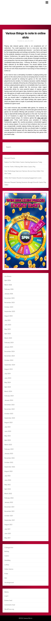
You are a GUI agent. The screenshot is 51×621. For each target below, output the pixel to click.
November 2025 (9, 302)
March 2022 (8, 493)
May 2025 (7, 329)
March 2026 (8, 285)
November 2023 (9, 409)
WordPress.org (9, 609)
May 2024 (7, 382)
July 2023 (7, 427)
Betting (6, 551)
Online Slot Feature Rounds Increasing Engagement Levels (22, 178)
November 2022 (9, 458)
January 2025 (8, 347)
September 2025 (9, 311)
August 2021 (8, 524)
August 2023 (8, 422)
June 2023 (7, 431)
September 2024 (9, 365)
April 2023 (7, 440)
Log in (6, 596)
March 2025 (8, 338)
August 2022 (8, 471)
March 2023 (8, 445)
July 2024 (7, 373)
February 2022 (8, 498)
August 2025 (8, 316)
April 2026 (7, 280)
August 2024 (8, 369)
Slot (5, 578)
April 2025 (7, 334)
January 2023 (8, 453)
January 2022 (8, 502)
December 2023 (9, 405)
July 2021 (7, 529)
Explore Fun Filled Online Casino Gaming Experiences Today (23, 162)
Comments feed (9, 605)
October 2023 (8, 413)
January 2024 (8, 400)
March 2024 (8, 391)
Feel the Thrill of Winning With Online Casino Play (19, 167)
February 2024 (8, 396)
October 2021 (8, 516)
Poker (6, 574)
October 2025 (8, 307)
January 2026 (8, 294)
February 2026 (8, 289)
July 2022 (7, 476)
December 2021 (9, 507)
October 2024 (8, 360)
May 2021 (7, 538)
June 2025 (7, 325)
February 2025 (8, 342)
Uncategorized (9, 582)
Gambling (7, 560)
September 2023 (9, 418)
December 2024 (9, 351)
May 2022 (7, 485)
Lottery (6, 565)
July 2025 (7, 320)
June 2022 (7, 480)
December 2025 (9, 298)
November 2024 (9, 356)
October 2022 (8, 462)
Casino (6, 556)
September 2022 (9, 467)
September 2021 (9, 520)
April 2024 (7, 387)
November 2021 (9, 511)
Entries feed (8, 600)
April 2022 (7, 489)
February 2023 (8, 449)
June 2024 (7, 378)
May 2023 (7, 436)
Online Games (8, 569)
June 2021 (7, 533)
